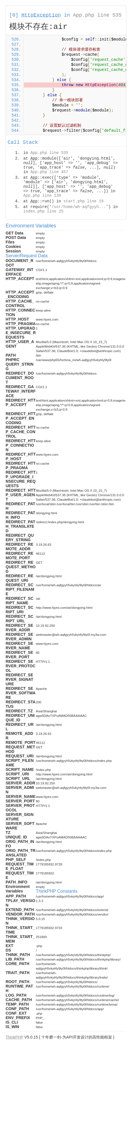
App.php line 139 (42, 195)
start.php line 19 (83, 201)
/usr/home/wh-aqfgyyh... (79, 207)
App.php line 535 (97, 15)
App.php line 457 (49, 172)
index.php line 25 (43, 211)
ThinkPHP (14, 1037)
